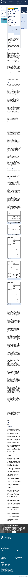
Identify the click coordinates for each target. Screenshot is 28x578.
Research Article (11, 8)
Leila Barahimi (16, 24)
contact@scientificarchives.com (5, 548)
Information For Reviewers (3, 558)
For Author (21, 1)
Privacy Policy (26, 576)
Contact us (2, 560)
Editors (18, 1)
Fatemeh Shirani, (11, 24)
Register (2, 559)
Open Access (16, 8)
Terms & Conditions (21, 576)
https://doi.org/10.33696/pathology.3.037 (14, 10)
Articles (25, 1)
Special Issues (19, 3)
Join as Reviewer (24, 9)
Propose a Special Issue (24, 12)
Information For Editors (3, 557)
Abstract (3, 9)
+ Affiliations (9, 25)
